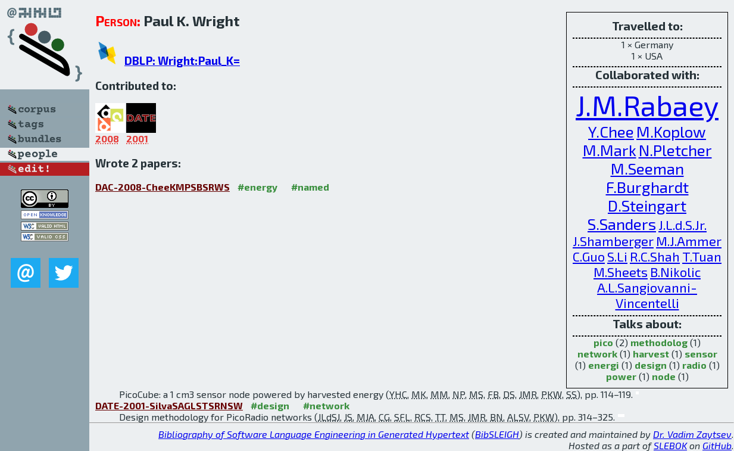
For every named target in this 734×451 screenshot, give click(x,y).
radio (694, 365)
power (621, 376)
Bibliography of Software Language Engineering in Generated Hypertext (313, 434)
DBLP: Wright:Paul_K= (182, 60)
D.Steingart (647, 205)
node (664, 376)
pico (603, 342)
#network (326, 405)
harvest (651, 353)
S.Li (617, 256)
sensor (701, 353)
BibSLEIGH (497, 434)
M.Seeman (647, 168)
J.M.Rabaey (647, 105)
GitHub (717, 445)
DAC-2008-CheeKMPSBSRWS (162, 186)
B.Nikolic (675, 271)
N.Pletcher (675, 150)
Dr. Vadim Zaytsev (692, 434)
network (597, 353)
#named (310, 186)
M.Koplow (671, 131)
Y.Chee (611, 131)
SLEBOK (670, 445)
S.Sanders (622, 223)
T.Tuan (701, 256)
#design (270, 405)
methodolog (659, 342)
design (651, 365)
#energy (257, 186)
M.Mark (609, 150)
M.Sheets (621, 271)
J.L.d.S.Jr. (682, 224)
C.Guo (589, 256)
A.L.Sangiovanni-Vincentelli (647, 294)
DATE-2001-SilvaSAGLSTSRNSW (169, 405)
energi (603, 365)
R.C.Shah (655, 256)
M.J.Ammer (688, 240)
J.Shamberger (613, 240)
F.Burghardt (647, 187)
